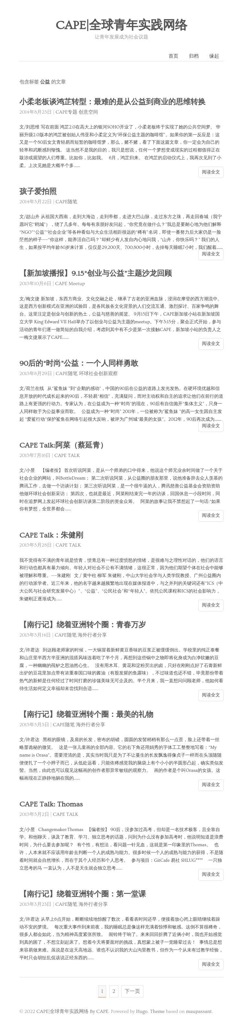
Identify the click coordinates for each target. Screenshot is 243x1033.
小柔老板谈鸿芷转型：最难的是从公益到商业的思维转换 (112, 102)
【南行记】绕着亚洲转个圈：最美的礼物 (86, 715)
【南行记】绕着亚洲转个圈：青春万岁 (82, 625)
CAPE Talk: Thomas (51, 804)
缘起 (214, 56)
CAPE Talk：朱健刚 (51, 535)
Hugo (142, 1011)
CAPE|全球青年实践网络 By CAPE (72, 1011)
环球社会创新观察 (98, 373)
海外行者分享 (92, 635)
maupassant (199, 1011)
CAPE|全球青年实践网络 (122, 25)
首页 (173, 56)
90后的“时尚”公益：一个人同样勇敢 (78, 364)
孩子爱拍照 (38, 192)
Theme (157, 1011)
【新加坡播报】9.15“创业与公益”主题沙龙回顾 (95, 274)
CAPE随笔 (67, 202)
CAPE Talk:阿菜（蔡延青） (63, 445)
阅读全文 (211, 172)
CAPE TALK (67, 455)
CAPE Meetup (70, 283)
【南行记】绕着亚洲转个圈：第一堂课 (82, 894)
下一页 (132, 991)
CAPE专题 (67, 112)
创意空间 (88, 112)
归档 (194, 56)
